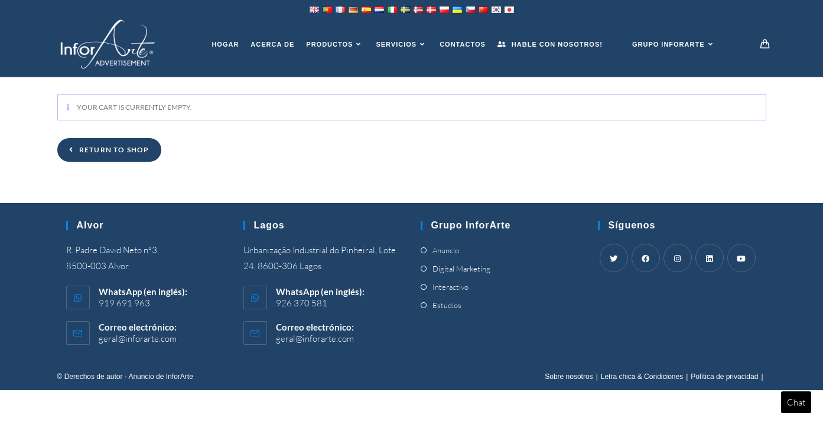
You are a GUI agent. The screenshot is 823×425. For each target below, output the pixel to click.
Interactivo (450, 287)
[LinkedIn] (709, 258)
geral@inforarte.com (138, 338)
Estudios (446, 305)
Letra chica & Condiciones (642, 376)
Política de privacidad (724, 376)
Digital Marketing (461, 268)
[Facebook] (646, 258)
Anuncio (445, 250)
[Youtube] (741, 258)
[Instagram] (677, 258)
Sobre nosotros (569, 376)
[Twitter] (614, 258)
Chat (796, 402)
